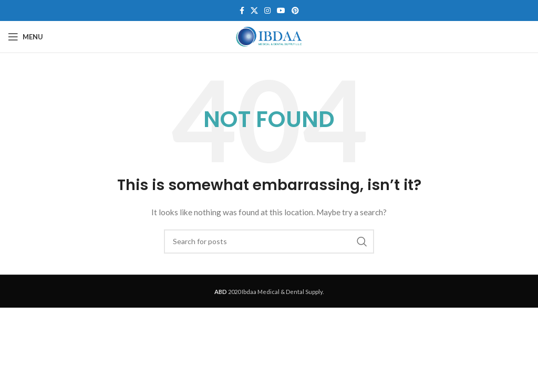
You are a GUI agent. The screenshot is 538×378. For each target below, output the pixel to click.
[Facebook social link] (241, 11)
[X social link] (254, 11)
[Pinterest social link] (295, 11)
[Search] (269, 241)
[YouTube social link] (281, 11)
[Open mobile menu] (25, 36)
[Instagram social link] (267, 11)
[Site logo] (269, 36)
